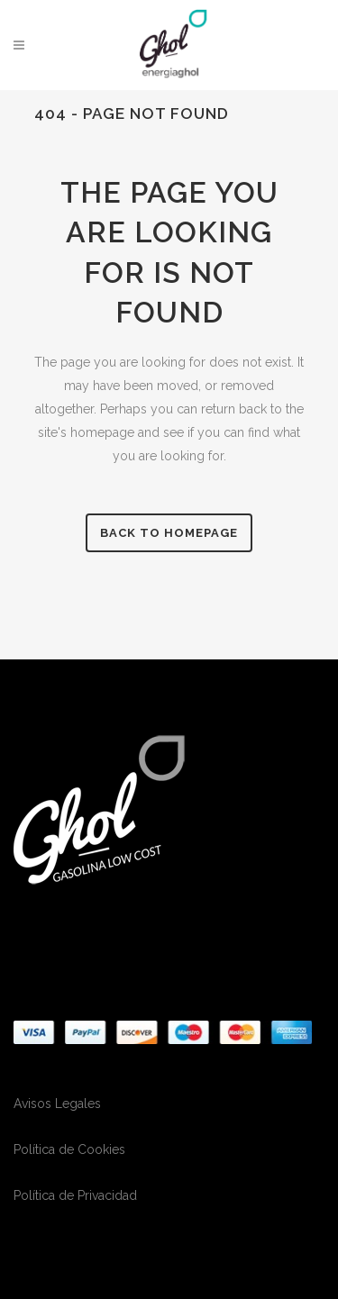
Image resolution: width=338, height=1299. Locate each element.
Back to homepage (169, 533)
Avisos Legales (57, 1103)
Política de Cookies (69, 1149)
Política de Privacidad (75, 1195)
